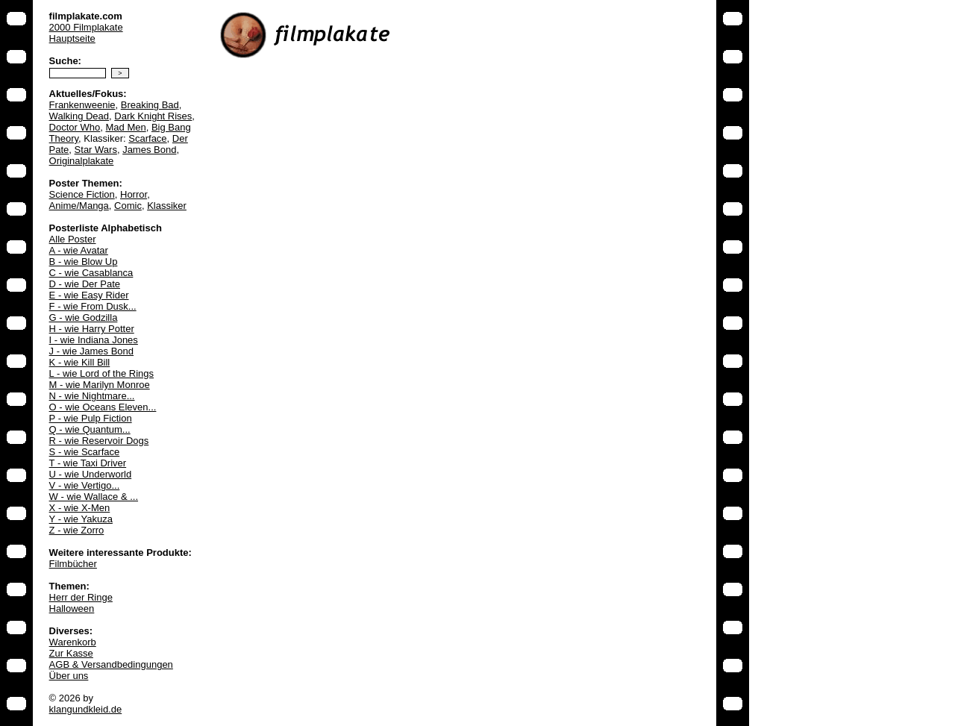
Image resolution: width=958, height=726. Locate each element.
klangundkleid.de (85, 709)
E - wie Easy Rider (89, 295)
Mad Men (125, 127)
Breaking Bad (150, 104)
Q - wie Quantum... (90, 429)
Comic (128, 205)
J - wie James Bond (91, 351)
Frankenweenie (82, 104)
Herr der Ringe (81, 597)
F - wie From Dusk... (93, 306)
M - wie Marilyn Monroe (99, 384)
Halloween (72, 608)
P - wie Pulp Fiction (90, 418)
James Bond (149, 149)
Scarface (147, 138)
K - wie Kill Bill (79, 362)
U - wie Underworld (90, 474)
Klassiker (167, 205)
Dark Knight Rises (153, 116)
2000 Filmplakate (86, 27)
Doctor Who (75, 127)
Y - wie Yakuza (81, 519)
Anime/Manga (79, 205)
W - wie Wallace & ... (93, 496)
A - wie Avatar (78, 250)
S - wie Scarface (84, 451)
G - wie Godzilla (83, 317)
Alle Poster (72, 239)
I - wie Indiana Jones (93, 339)
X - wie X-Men (79, 507)
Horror (133, 194)
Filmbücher (73, 563)
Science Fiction (82, 194)
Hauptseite (72, 38)
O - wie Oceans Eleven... (103, 407)
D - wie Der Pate (84, 284)
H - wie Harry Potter (91, 328)
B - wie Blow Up (83, 261)
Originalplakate (81, 160)
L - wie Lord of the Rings (101, 373)
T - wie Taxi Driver (88, 463)
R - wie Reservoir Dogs (99, 440)
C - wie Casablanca (91, 272)
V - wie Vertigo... (84, 485)
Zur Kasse (71, 653)
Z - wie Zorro (76, 530)
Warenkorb (72, 642)
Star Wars (96, 149)
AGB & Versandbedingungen (111, 664)
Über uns (69, 675)
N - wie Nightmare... (92, 395)
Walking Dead (79, 116)
